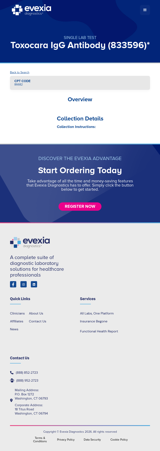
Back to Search (19, 72)
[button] (145, 10)
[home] (75, 10)
